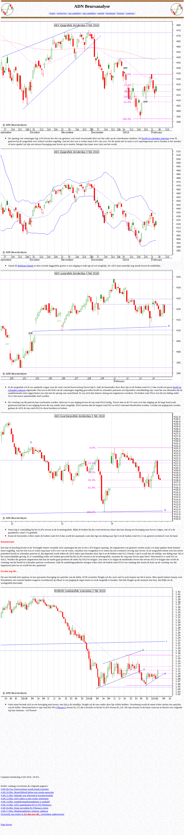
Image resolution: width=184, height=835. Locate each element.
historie (120, 13)
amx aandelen (89, 13)
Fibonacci (61, 707)
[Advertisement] (93, 746)
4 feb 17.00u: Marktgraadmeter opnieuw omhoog (24, 811)
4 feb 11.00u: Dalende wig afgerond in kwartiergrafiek (27, 795)
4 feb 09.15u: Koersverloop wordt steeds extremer (25, 789)
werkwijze (62, 13)
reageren (130, 13)
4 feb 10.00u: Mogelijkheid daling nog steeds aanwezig (27, 792)
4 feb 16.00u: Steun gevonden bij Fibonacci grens (24, 807)
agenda (100, 13)
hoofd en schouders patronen (155, 138)
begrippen (110, 13)
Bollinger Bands (25, 265)
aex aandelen (74, 13)
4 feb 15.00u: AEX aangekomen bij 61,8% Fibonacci (26, 804)
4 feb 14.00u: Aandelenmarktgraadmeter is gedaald (25, 801)
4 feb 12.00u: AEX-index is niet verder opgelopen (25, 798)
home (52, 13)
